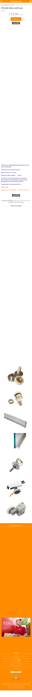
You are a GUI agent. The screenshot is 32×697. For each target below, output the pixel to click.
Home (16, 655)
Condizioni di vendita (16, 665)
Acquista (16, 19)
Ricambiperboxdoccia (16, 1)
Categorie (16, 657)
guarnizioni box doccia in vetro (16, 202)
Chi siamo (16, 668)
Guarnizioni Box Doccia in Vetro (7, 5)
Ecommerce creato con (16, 687)
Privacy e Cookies (16, 662)
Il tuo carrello (16, 660)
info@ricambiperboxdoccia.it (18, 686)
